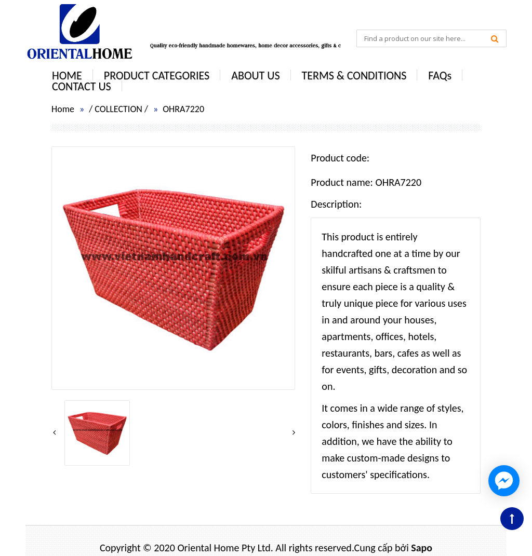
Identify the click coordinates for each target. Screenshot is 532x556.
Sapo (421, 547)
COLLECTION (118, 109)
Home (62, 109)
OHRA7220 (183, 109)
